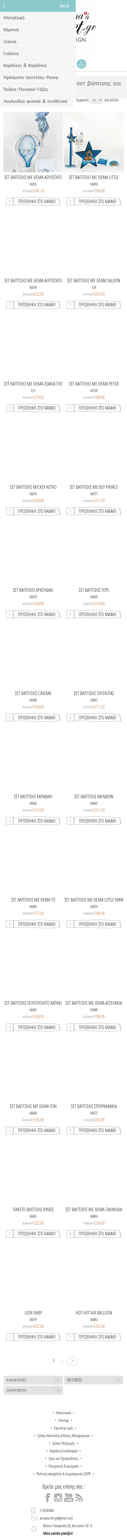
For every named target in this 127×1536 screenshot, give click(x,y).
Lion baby (33, 1313)
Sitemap (63, 1420)
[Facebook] (48, 1498)
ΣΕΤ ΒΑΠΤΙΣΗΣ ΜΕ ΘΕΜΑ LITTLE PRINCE (94, 177)
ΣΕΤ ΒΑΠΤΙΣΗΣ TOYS (94, 590)
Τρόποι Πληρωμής (63, 1443)
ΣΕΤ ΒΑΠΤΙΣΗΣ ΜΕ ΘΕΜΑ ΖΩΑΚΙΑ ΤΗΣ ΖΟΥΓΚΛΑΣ (33, 384)
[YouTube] (69, 1498)
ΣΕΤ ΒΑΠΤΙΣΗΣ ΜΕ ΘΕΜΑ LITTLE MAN (93, 900)
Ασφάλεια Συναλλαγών (63, 1451)
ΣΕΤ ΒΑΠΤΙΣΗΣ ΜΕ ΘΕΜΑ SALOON (93, 280)
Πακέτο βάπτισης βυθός (33, 1209)
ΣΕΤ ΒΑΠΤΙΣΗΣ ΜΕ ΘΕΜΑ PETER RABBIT (94, 384)
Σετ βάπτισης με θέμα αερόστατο (33, 177)
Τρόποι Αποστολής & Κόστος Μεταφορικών (63, 1435)
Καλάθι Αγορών (69, 64)
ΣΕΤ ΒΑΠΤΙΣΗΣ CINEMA (33, 693)
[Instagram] (58, 1498)
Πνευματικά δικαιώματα (64, 1466)
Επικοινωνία (63, 1412)
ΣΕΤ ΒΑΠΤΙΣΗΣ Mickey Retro (33, 487)
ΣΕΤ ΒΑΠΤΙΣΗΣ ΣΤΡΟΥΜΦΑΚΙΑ (94, 1106)
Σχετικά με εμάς (63, 1428)
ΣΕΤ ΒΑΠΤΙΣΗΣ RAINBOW (93, 796)
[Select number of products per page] (96, 100)
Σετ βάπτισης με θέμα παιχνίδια (94, 1209)
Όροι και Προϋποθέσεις (63, 1458)
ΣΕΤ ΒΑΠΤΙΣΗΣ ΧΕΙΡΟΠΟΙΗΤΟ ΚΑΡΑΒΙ (33, 1003)
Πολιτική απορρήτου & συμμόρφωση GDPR (63, 1473)
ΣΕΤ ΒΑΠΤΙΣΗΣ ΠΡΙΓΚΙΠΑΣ (94, 693)
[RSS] (79, 1498)
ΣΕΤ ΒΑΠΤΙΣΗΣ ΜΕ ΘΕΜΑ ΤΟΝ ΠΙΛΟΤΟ (33, 1106)
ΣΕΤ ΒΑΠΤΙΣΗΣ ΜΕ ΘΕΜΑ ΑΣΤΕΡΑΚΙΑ (94, 1003)
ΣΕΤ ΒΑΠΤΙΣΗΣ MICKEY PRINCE (94, 487)
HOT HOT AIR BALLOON (94, 1313)
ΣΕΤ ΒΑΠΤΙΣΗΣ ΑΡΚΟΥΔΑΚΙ (33, 590)
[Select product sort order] (48, 100)
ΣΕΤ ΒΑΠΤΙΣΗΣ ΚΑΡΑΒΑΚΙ (33, 796)
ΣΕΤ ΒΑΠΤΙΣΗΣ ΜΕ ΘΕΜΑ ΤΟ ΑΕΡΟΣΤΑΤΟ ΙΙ (33, 900)
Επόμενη (72, 1361)
